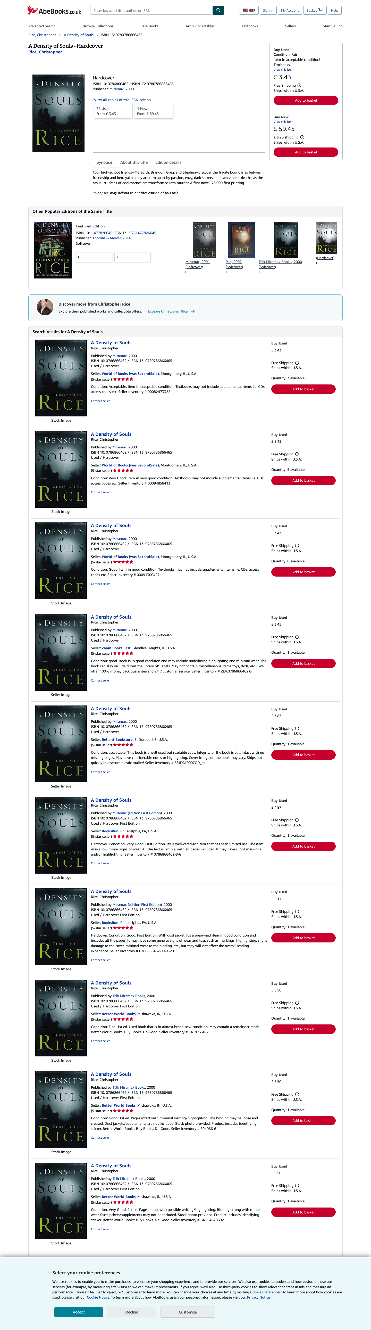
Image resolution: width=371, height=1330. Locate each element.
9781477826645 (142, 233)
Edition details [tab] (168, 162)
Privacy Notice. (259, 1297)
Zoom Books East (116, 648)
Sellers (290, 26)
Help (334, 10)
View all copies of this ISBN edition (122, 99)
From (113, 111)
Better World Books (119, 1014)
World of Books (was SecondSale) (130, 373)
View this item (283, 69)
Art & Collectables (200, 26)
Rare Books (149, 26)
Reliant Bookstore (117, 739)
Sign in (268, 10)
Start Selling (333, 26)
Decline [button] (131, 1312)
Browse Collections (98, 26)
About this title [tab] (134, 162)
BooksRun (110, 831)
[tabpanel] (179, 182)
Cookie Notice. (98, 1297)
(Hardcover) (325, 258)
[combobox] (151, 10)
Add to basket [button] (306, 100)
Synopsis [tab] (105, 162)
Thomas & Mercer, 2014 (111, 238)
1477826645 (102, 233)
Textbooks (250, 26)
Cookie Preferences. (265, 1292)
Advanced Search (41, 26)
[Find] (218, 10)
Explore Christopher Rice (172, 311)
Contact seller (100, 401)
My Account (290, 10)
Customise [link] (188, 1312)
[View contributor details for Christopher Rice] (45, 51)
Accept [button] (79, 1312)
